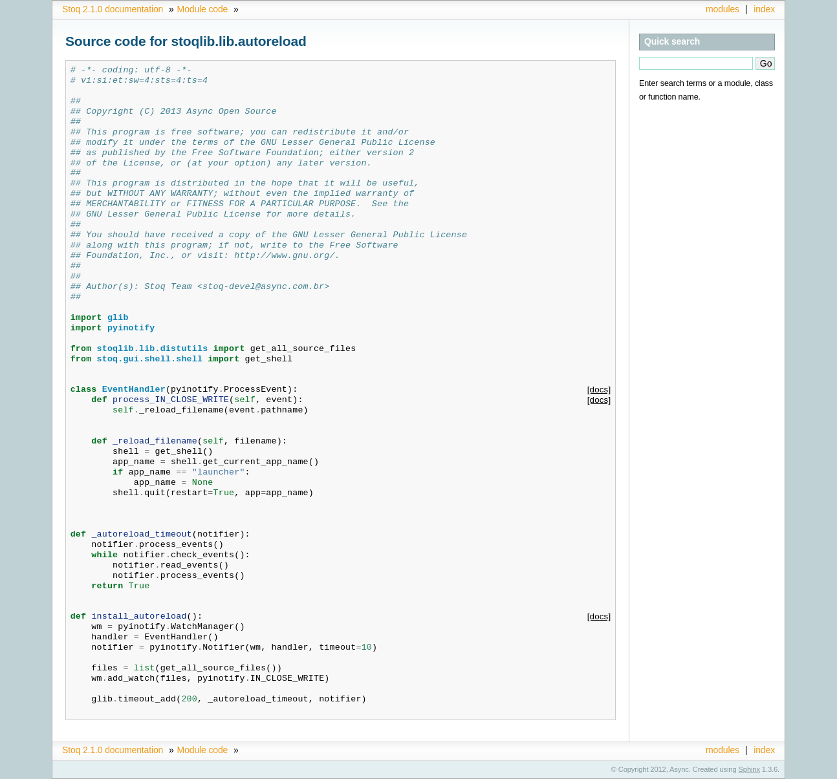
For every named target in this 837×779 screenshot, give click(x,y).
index (764, 9)
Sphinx (749, 769)
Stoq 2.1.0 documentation (112, 9)
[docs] (599, 389)
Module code (202, 9)
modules (722, 9)
